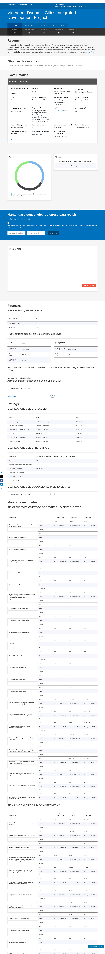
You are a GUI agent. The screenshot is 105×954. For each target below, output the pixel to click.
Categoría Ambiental (39, 125)
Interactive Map (89, 285)
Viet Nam (14, 100)
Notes (13, 140)
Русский (80, 6)
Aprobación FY (80, 108)
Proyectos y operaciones (25, 4)
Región (56, 108)
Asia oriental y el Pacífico (61, 110)
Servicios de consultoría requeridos (19, 132)
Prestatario (79, 89)
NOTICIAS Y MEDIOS (59, 25)
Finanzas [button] (44, 31)
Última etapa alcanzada (40, 131)
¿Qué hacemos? (12, 4)
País (12, 97)
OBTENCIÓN (29, 25)
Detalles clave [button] (29, 31)
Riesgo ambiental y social (63, 125)
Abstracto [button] (15, 31)
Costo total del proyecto (20, 108)
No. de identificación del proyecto (19, 90)
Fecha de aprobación (61, 97)
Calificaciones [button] (58, 31)
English (63, 6)
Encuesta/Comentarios (96, 946)
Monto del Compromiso (19, 125)
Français (69, 6)
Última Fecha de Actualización (59, 132)
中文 (85, 6)
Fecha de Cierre (80, 125)
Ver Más (92, 52)
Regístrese (53, 233)
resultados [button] (73, 31)
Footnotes (11, 396)
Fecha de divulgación (39, 97)
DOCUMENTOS (44, 25)
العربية (74, 6)
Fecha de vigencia (81, 97)
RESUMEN (15, 25)
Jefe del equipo (59, 89)
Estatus (35, 89)
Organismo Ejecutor (39, 108)
